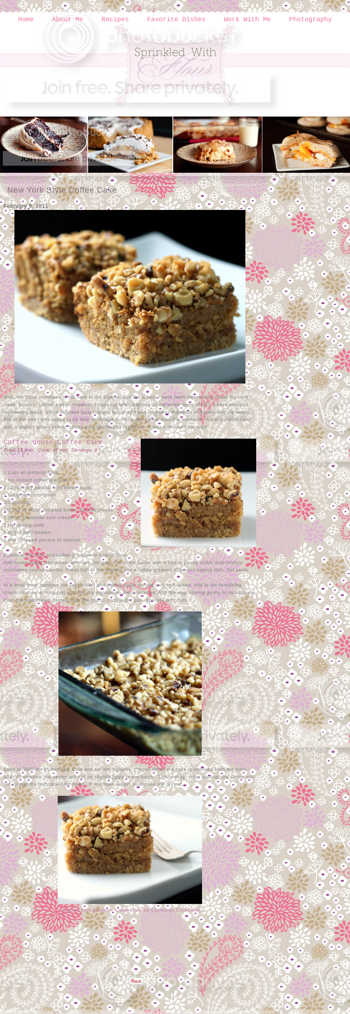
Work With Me (247, 19)
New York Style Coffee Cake (62, 189)
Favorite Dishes (176, 19)
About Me (67, 19)
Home (26, 19)
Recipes (115, 19)
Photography (310, 19)
